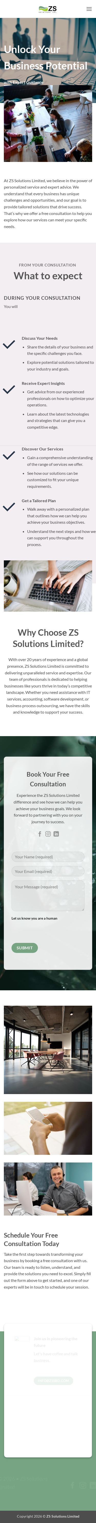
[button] (89, 9)
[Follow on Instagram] (48, 834)
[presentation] (50, 931)
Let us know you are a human (48, 928)
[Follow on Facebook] (39, 834)
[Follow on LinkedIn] (56, 834)
